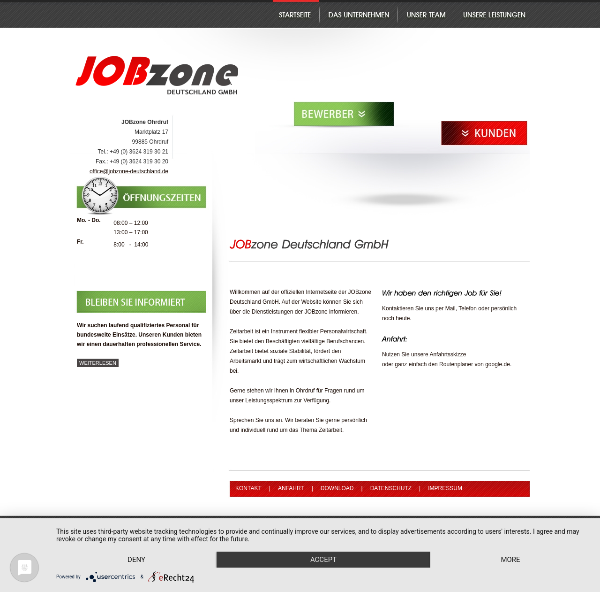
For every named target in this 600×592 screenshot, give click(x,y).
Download (337, 488)
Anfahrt (291, 488)
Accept (323, 559)
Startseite (296, 14)
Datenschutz (391, 488)
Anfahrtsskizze (447, 354)
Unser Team (426, 14)
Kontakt (248, 488)
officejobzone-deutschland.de (129, 171)
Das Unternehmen (358, 14)
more (510, 559)
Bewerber (345, 114)
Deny (136, 559)
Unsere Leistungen (492, 14)
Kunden (484, 133)
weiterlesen (97, 363)
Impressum (445, 488)
